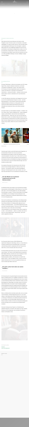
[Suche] (27, 1)
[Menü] (2, 2)
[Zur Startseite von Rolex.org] (14, 1)
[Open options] (14, 68)
